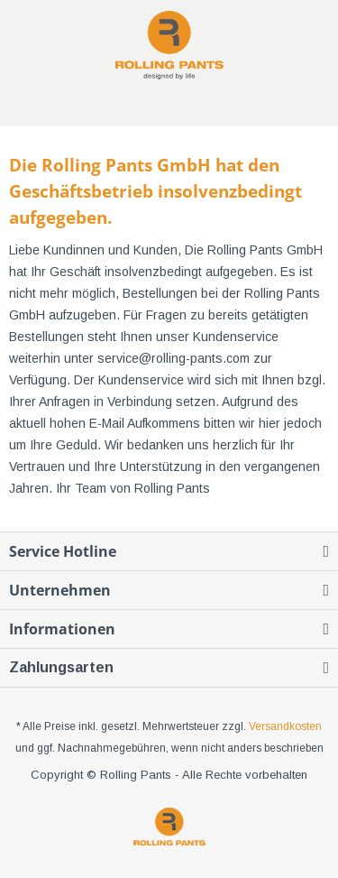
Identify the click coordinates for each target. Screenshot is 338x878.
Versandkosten (285, 726)
